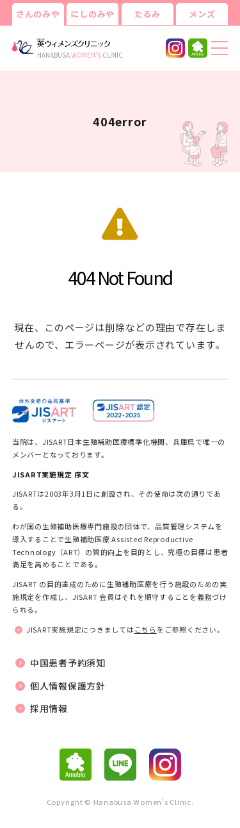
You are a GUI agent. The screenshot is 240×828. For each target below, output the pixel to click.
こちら (145, 629)
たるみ (147, 14)
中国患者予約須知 (68, 662)
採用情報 (49, 708)
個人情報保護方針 (68, 685)
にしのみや (92, 14)
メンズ (202, 14)
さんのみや (38, 14)
